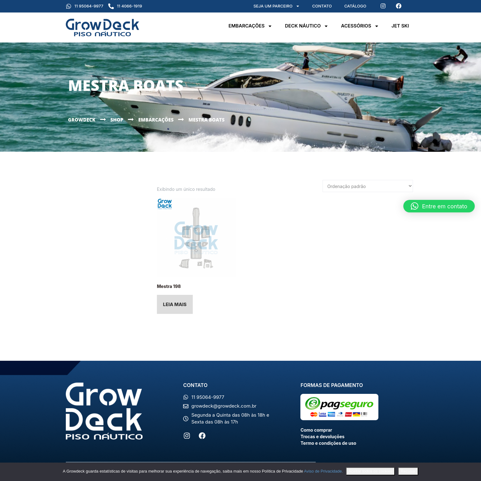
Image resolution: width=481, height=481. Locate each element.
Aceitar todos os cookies (370, 471)
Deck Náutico (306, 26)
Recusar (408, 471)
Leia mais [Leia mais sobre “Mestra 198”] (175, 305)
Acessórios (360, 26)
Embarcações (250, 26)
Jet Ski (400, 26)
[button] (439, 206)
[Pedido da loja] (368, 186)
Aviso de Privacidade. (323, 471)
